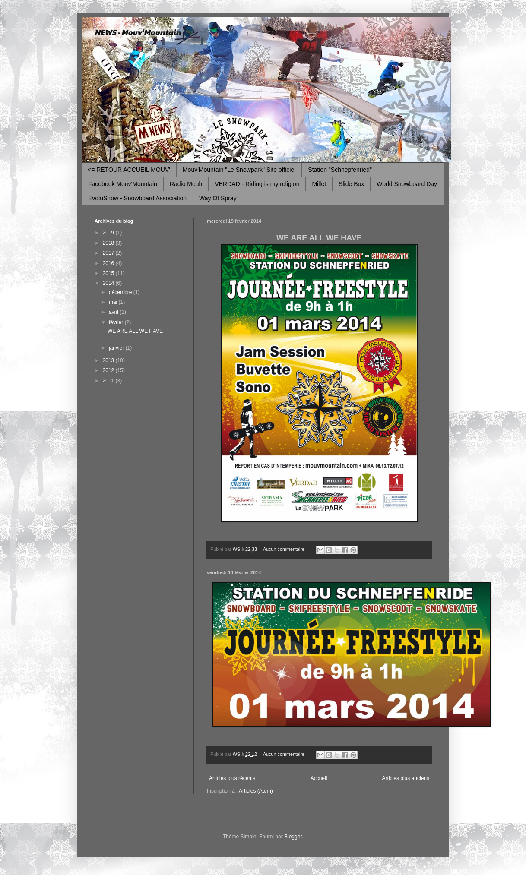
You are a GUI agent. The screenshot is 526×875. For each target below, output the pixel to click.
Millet (319, 183)
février (117, 322)
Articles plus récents (232, 778)
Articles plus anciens (405, 778)
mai (114, 302)
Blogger (293, 837)
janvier (117, 348)
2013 (109, 360)
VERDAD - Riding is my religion (257, 183)
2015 (109, 273)
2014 (109, 283)
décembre (121, 292)
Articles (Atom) (256, 791)
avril (114, 312)
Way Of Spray (218, 198)
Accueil (319, 778)
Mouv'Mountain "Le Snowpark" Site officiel (239, 169)
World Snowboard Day (407, 183)
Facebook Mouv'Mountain (122, 183)
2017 (109, 253)
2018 (109, 243)
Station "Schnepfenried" (340, 169)
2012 (109, 370)
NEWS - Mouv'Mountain (138, 32)
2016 (109, 263)
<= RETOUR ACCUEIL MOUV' (129, 169)
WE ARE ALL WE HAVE (135, 331)
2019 (109, 233)
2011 (109, 381)
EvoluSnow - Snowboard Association (137, 198)
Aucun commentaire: (285, 549)
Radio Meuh (186, 183)
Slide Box (351, 183)
